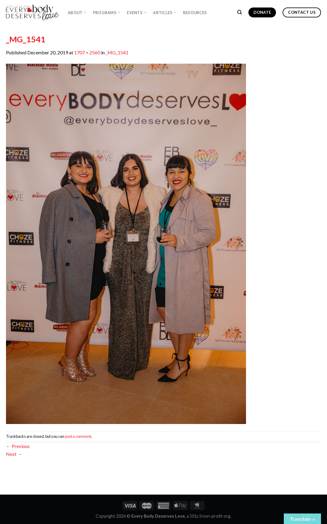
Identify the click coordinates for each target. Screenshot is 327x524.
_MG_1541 (117, 52)
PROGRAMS (107, 12)
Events (136, 12)
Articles (164, 12)
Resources (195, 12)
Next (14, 454)
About (77, 12)
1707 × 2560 (87, 52)
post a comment (78, 436)
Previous (18, 446)
